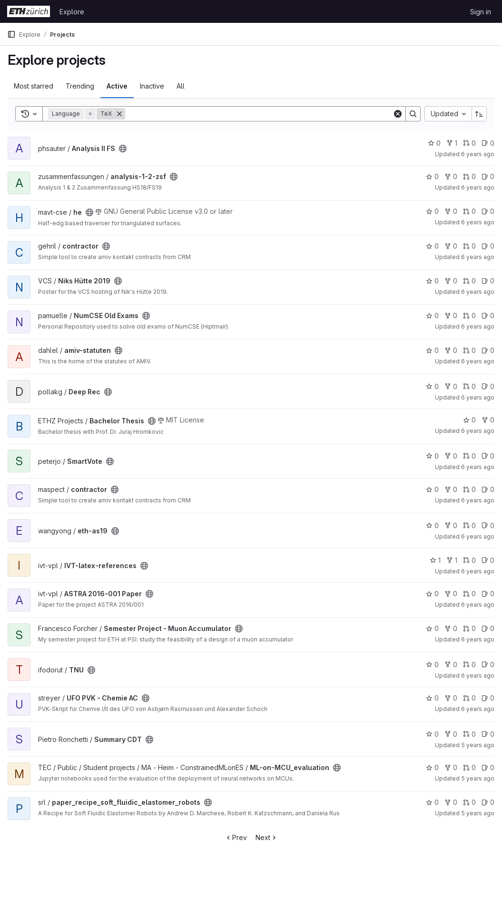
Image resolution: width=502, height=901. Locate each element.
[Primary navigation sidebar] (11, 34)
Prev (236, 837)
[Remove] (119, 114)
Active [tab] (117, 86)
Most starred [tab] (33, 86)
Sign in (480, 12)
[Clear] (398, 114)
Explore (71, 12)
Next (267, 837)
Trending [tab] (80, 86)
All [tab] (181, 86)
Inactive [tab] (152, 86)
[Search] (259, 114)
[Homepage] (28, 11)
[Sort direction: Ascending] (479, 113)
